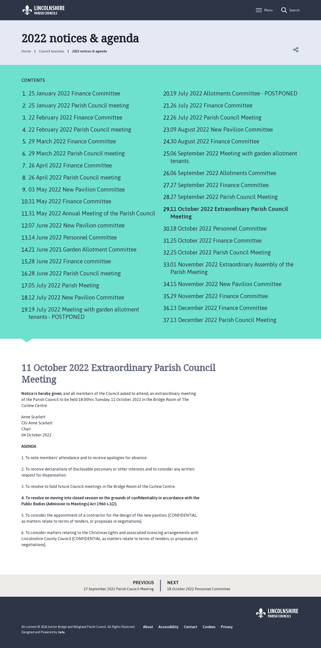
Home (26, 51)
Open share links (296, 49)
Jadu (61, 632)
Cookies (209, 627)
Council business (51, 51)
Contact (190, 627)
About (148, 627)
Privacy (227, 627)
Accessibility (168, 627)
